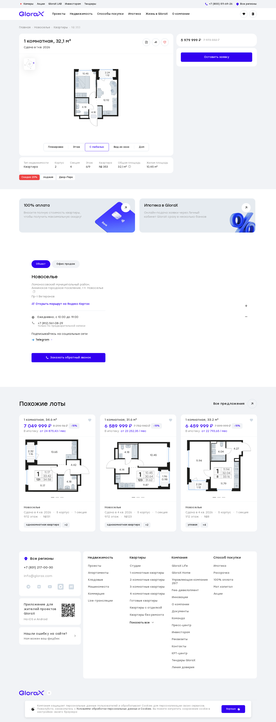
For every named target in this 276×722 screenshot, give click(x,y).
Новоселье (42, 27)
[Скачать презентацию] (146, 42)
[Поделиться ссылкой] (156, 42)
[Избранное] (244, 14)
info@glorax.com (38, 576)
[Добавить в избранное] (165, 42)
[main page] (31, 14)
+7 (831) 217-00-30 (38, 567)
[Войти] (253, 14)
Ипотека (134, 14)
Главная (25, 27)
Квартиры (61, 27)
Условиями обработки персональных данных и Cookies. (114, 708)
